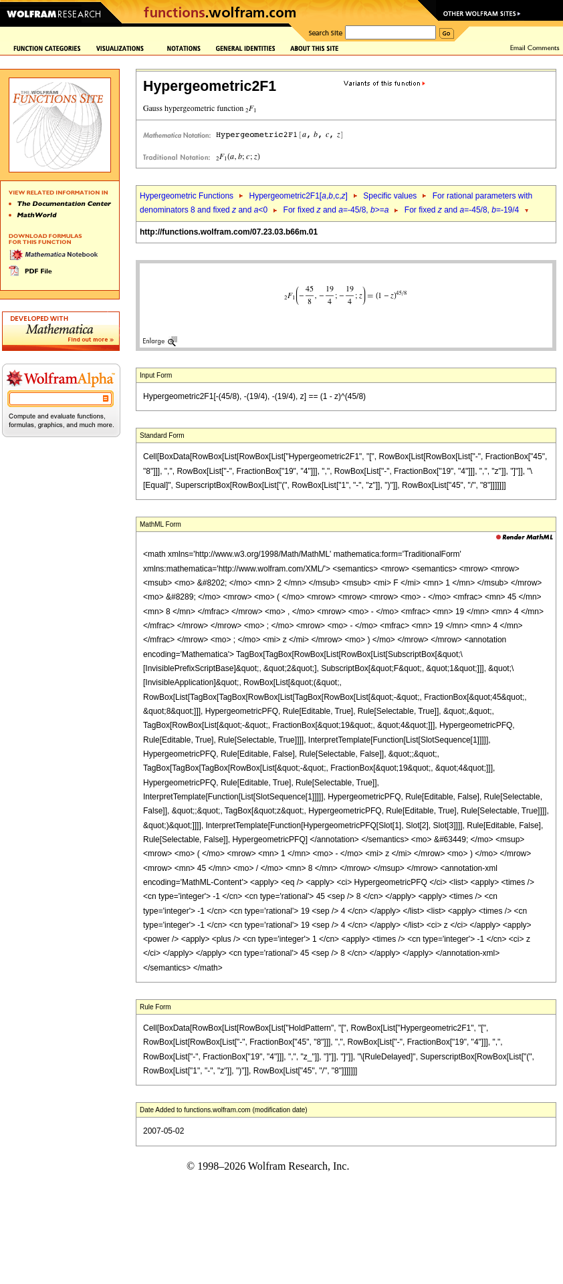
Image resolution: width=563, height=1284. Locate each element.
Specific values (390, 196)
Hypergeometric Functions (186, 196)
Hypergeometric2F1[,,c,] (298, 196)
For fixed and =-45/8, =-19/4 (462, 210)
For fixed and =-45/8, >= (336, 210)
